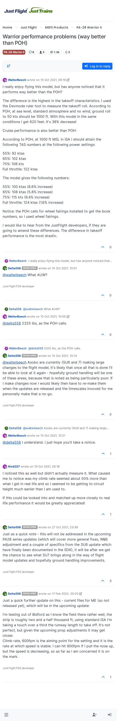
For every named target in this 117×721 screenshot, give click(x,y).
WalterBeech (17, 80)
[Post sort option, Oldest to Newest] (9, 66)
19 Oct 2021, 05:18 (47, 466)
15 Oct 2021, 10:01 (64, 268)
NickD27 (14, 466)
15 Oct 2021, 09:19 (53, 80)
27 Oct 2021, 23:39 (65, 527)
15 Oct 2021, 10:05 (53, 316)
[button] (6, 714)
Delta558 (14, 268)
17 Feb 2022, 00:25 (65, 593)
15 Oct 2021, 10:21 (52, 435)
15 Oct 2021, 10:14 (64, 355)
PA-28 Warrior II (14, 52)
